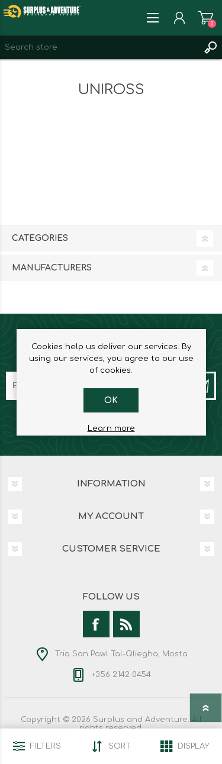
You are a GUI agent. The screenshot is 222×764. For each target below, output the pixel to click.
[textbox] (99, 47)
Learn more (111, 428)
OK (111, 400)
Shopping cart (205, 18)
